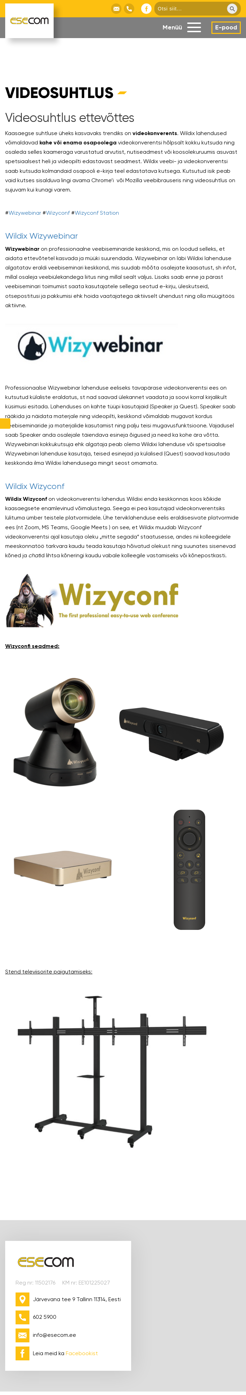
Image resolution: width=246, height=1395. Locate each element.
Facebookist (82, 1353)
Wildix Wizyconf (34, 486)
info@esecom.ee (54, 1335)
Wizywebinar (25, 213)
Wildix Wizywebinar (41, 236)
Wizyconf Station (97, 213)
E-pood (226, 27)
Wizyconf (58, 213)
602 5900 (44, 1317)
